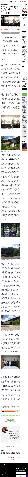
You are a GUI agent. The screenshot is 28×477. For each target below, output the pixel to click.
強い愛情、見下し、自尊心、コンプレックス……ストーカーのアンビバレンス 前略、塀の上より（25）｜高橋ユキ (24, 42)
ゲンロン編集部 (2, 458)
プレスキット (4, 473)
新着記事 (23, 47)
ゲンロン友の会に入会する (24, 150)
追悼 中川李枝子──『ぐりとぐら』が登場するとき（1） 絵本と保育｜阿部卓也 (25, 58)
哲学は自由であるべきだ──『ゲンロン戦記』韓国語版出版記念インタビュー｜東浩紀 (24, 51)
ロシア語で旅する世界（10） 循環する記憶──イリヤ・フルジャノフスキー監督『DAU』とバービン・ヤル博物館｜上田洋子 (24, 22)
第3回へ (10, 32)
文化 (22, 54)
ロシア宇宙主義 (16, 432)
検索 (26, 4)
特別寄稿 (23, 37)
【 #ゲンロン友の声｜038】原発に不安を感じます (24, 84)
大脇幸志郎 (25, 66)
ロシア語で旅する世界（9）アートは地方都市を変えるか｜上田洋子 (24, 25)
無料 (7, 4)
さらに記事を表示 (24, 28)
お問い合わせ (4, 472)
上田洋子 (2, 11)
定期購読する (21, 1)
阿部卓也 (25, 61)
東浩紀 (6, 458)
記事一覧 (24, 6)
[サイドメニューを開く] (1, 1)
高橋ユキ (25, 47)
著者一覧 (24, 8)
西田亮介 (12, 458)
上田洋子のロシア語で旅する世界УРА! (14, 440)
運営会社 (3, 471)
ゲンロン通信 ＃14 (3, 4)
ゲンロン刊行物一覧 (24, 146)
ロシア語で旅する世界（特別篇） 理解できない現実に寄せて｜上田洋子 (24, 18)
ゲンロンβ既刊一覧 (24, 143)
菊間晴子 (25, 37)
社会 (22, 66)
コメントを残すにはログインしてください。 (10, 446)
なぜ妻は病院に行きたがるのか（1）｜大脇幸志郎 (24, 65)
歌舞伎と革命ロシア (13, 434)
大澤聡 (11, 459)
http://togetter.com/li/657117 (10, 408)
